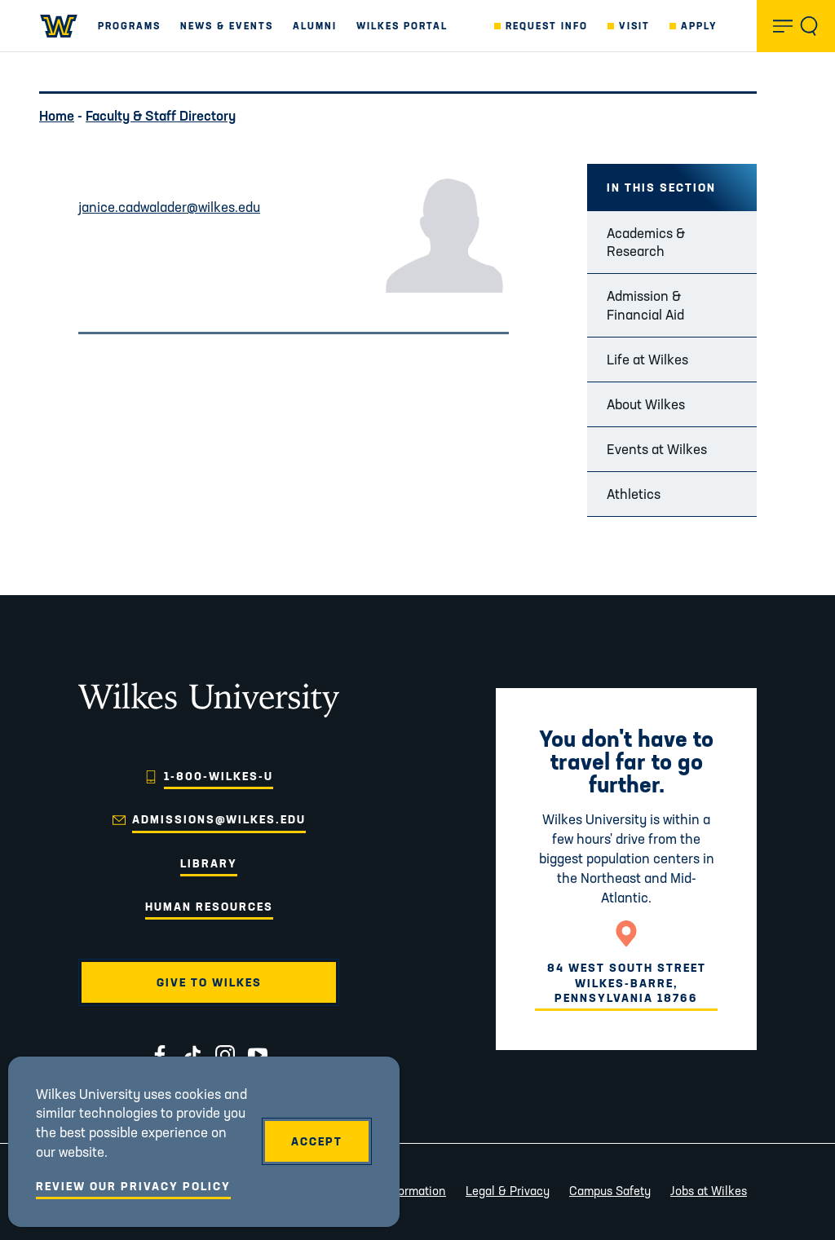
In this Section (661, 187)
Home (56, 115)
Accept (316, 1141)
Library (208, 863)
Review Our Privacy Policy (133, 1186)
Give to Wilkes (209, 982)
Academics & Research (646, 241)
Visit (634, 26)
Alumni (315, 26)
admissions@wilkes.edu (219, 819)
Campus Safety (610, 1190)
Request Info (547, 26)
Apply (699, 26)
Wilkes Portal (402, 26)
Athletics (633, 493)
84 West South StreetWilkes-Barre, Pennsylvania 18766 (626, 982)
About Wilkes (646, 404)
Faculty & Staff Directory (161, 115)
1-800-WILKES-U (218, 776)
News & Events (226, 26)
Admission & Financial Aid (645, 304)
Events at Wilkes (657, 448)
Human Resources (209, 906)
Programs (129, 26)
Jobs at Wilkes (708, 1190)
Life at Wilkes (647, 359)
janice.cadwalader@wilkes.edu (169, 206)
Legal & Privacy (508, 1190)
